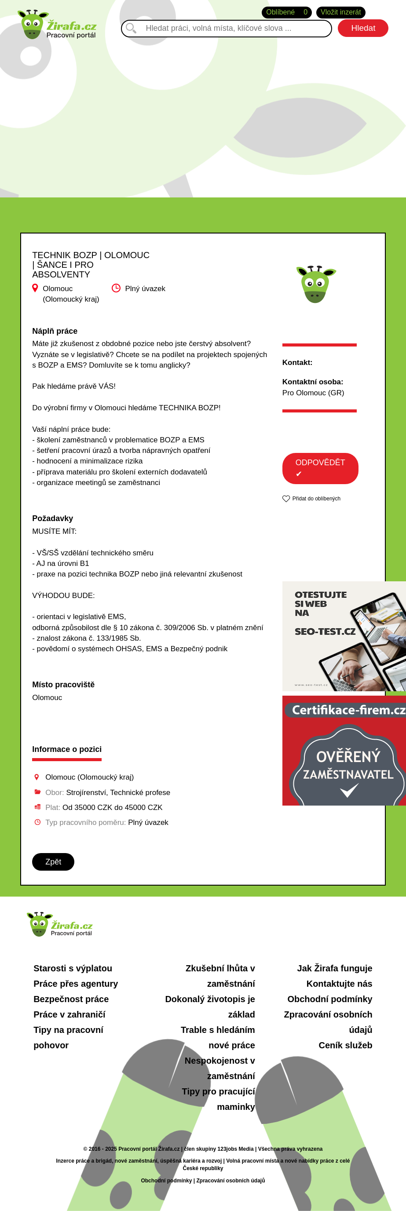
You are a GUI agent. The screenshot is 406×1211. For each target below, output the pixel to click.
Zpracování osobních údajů (230, 1181)
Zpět (53, 861)
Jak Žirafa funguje (335, 968)
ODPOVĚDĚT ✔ (320, 468)
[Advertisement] (203, 113)
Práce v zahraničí (69, 1014)
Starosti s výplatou (72, 968)
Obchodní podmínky (329, 999)
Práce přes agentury (75, 983)
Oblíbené (286, 12)
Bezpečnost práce (71, 999)
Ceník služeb (345, 1045)
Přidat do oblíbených (316, 499)
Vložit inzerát (341, 12)
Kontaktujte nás (340, 983)
